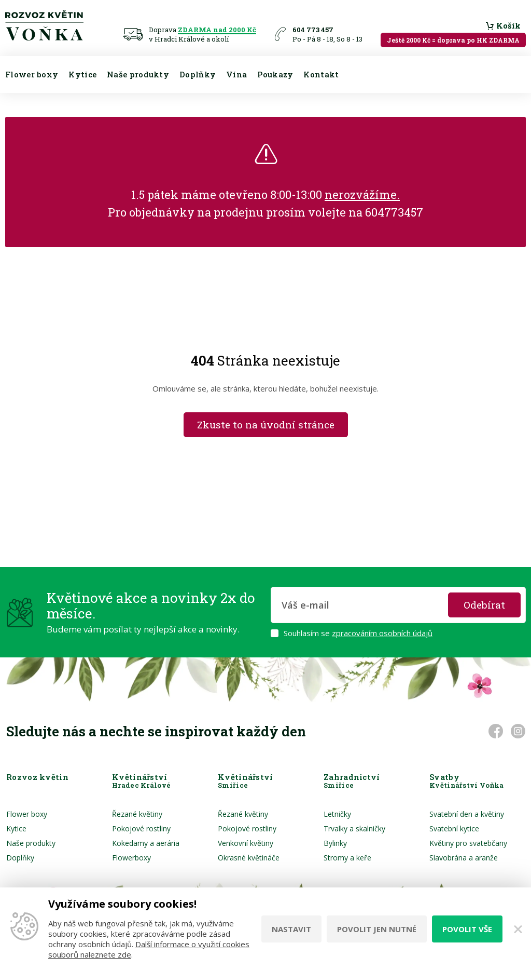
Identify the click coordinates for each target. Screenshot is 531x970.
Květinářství (141, 781)
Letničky (337, 814)
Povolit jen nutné (376, 929)
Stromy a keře (347, 858)
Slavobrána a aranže (463, 858)
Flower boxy (31, 74)
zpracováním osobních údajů (382, 633)
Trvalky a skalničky (354, 828)
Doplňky (197, 74)
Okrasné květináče (249, 858)
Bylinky (335, 843)
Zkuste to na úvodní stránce (265, 424)
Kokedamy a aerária (145, 843)
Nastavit (291, 929)
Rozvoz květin (37, 781)
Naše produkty (138, 74)
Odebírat (484, 604)
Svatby (466, 781)
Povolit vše (467, 929)
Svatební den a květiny (466, 814)
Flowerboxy (131, 858)
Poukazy (275, 74)
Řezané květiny (137, 814)
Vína (236, 74)
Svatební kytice (454, 828)
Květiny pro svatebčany (468, 843)
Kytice (82, 74)
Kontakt (321, 74)
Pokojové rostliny (141, 828)
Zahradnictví (352, 781)
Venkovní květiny (245, 843)
